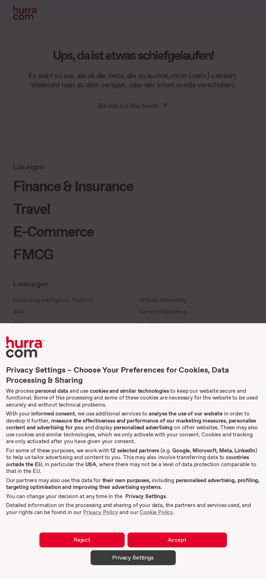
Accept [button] (177, 540)
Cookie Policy (156, 512)
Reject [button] (82, 540)
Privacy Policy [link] (100, 512)
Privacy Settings (145, 496)
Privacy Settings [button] (132, 557)
